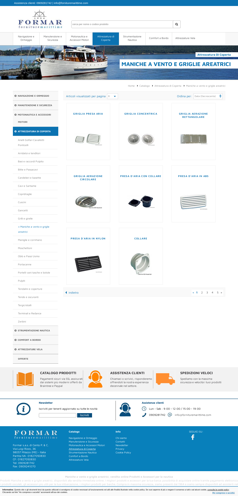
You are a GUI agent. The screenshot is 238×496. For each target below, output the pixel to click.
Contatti (120, 441)
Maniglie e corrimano (30, 239)
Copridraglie (25, 193)
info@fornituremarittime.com (71, 3)
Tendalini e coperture (30, 288)
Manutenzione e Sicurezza (53, 38)
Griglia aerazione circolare (88, 177)
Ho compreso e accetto (224, 493)
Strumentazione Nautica (132, 38)
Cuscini (22, 202)
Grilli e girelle (25, 218)
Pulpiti (21, 280)
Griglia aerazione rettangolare (193, 115)
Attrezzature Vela (185, 38)
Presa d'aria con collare (140, 176)
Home (131, 85)
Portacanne (24, 264)
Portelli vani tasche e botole (34, 272)
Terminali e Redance (29, 313)
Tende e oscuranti (28, 297)
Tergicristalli (24, 305)
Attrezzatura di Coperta (105, 38)
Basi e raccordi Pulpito (31, 161)
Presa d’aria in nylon (88, 238)
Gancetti (23, 210)
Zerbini (22, 321)
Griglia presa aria (88, 113)
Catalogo (144, 85)
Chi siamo (121, 437)
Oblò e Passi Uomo (29, 256)
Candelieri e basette (29, 177)
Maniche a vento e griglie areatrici (33, 229)
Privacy (120, 448)
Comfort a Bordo (158, 38)
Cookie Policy (123, 452)
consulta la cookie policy (218, 490)
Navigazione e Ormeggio (26, 38)
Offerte (23, 358)
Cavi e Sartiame (27, 185)
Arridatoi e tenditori (29, 153)
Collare (140, 238)
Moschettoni (25, 248)
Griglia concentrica (140, 113)
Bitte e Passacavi (28, 169)
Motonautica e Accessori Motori (79, 38)
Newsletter (122, 445)
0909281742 (44, 3)
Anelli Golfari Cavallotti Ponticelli (31, 142)
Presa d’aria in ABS (193, 176)
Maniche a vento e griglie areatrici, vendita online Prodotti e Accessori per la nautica (119, 476)
